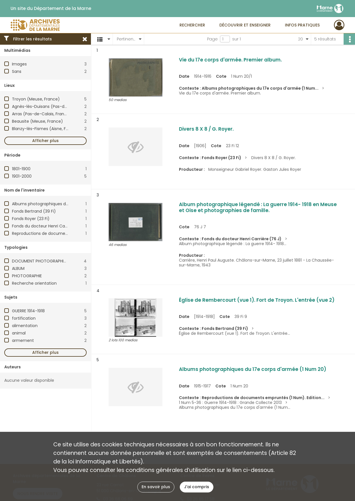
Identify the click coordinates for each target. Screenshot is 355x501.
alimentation (25, 325)
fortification (24, 318)
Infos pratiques (302, 25)
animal (19, 333)
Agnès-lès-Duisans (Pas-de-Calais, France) (55, 106)
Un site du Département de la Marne (51, 8)
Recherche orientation (34, 283)
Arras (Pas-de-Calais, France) (41, 114)
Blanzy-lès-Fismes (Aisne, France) (45, 129)
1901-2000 (22, 176)
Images (19, 64)
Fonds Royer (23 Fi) (31, 218)
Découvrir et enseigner (245, 25)
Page (212, 39)
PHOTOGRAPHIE (27, 276)
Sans (16, 71)
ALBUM (18, 268)
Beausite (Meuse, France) (37, 121)
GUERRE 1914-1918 (28, 311)
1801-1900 (21, 169)
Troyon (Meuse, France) (36, 99)
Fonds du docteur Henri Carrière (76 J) (50, 226)
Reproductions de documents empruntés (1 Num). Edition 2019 (74, 233)
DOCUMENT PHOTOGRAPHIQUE (42, 261)
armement (23, 340)
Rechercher (192, 25)
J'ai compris (196, 487)
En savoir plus (156, 487)
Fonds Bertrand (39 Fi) (34, 211)
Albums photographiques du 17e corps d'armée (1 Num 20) (70, 204)
